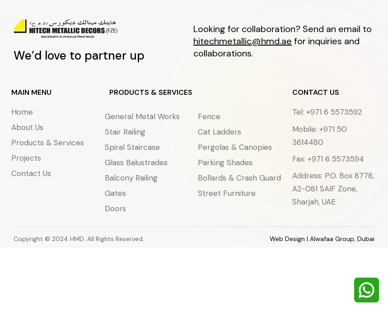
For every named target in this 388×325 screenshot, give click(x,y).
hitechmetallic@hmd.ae (242, 41)
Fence (209, 116)
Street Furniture (227, 193)
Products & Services (47, 143)
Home (22, 112)
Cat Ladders (219, 132)
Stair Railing (125, 132)
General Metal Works (142, 116)
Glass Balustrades (136, 162)
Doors (115, 209)
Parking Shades (225, 162)
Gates (115, 193)
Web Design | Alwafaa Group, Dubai (322, 239)
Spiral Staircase (132, 147)
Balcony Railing (131, 178)
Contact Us (31, 173)
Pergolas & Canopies (235, 147)
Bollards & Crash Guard (239, 178)
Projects (26, 158)
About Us (27, 127)
